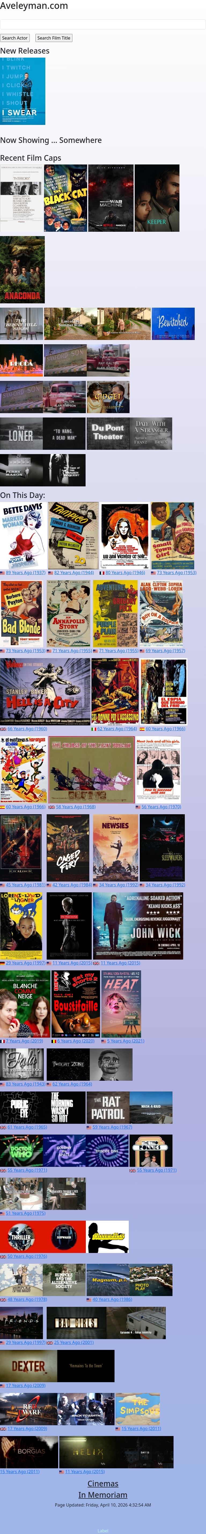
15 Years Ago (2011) (141, 1428)
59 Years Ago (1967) (112, 1127)
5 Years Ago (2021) (125, 1041)
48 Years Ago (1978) (27, 1299)
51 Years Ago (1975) (25, 1213)
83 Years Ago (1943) (25, 1084)
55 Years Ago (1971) (27, 1170)
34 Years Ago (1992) (118, 885)
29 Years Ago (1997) (25, 963)
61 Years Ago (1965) (27, 1127)
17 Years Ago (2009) (25, 1385)
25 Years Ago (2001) (74, 1342)
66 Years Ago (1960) (27, 729)
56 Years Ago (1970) (161, 807)
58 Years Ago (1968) (75, 807)
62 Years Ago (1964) (117, 729)
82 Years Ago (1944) (74, 572)
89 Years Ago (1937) (25, 572)
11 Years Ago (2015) (72, 963)
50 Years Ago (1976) (27, 1256)
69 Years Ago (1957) (165, 651)
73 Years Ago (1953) (176, 572)
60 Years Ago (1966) (165, 729)
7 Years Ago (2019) (24, 1041)
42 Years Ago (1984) (72, 885)
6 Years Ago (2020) (75, 1041)
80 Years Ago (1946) (125, 572)
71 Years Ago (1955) (72, 651)
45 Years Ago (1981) (25, 885)
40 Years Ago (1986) (112, 1299)
